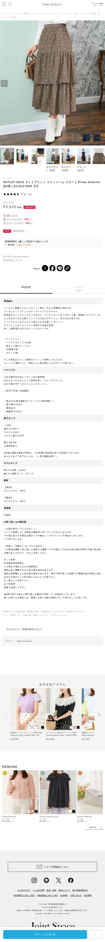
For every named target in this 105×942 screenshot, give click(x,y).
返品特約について (12, 260)
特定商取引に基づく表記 (24, 895)
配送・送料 (51, 890)
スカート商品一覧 (74, 13)
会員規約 (64, 895)
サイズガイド (12, 629)
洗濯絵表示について (32, 629)
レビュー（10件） (79, 289)
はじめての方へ (24, 890)
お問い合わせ (76, 895)
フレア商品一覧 (92, 13)
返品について (64, 890)
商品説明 (26, 287)
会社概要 (88, 895)
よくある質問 (38, 890)
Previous (4, 83)
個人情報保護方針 (80, 890)
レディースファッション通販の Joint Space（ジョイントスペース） (32, 13)
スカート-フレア (24, 641)
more (92, 827)
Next (100, 83)
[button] (6, 714)
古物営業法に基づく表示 (47, 895)
